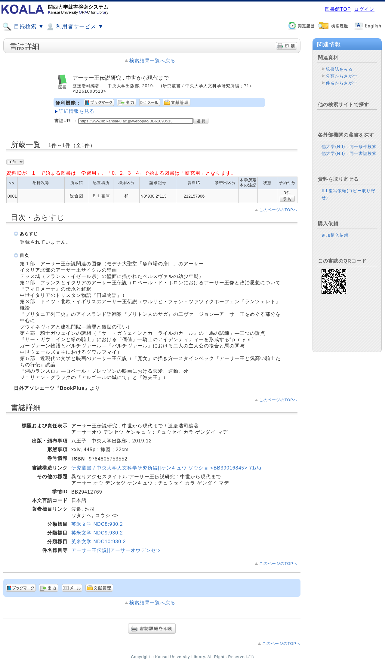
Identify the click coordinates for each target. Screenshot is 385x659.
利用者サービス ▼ (74, 26)
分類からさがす (341, 76)
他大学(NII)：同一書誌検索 (349, 153)
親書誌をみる (339, 69)
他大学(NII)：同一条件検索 (349, 146)
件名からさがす (341, 83)
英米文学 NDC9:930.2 (97, 532)
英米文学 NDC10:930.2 (98, 541)
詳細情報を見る (76, 111)
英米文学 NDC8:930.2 (97, 524)
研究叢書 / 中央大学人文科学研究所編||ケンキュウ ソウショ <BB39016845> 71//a (166, 467)
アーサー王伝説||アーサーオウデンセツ (116, 550)
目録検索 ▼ (23, 26)
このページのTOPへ (278, 210)
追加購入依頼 (335, 235)
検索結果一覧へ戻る (152, 60)
